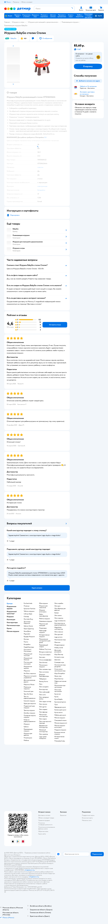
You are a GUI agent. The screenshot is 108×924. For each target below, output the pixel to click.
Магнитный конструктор (43, 715)
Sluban (56, 613)
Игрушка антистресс (43, 611)
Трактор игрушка (29, 710)
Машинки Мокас (29, 684)
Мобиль (26, 740)
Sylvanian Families (29, 608)
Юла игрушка (43, 603)
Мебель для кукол (60, 715)
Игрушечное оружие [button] (11, 607)
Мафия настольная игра (60, 682)
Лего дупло (43, 707)
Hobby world (58, 648)
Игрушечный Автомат (28, 659)
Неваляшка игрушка (45, 621)
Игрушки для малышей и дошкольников (43, 22)
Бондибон (27, 644)
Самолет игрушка (29, 701)
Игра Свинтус (58, 679)
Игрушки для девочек (28, 734)
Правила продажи (44, 820)
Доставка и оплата (44, 815)
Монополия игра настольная (59, 686)
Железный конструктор (43, 730)
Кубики (26, 727)
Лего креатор (43, 734)
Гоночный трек (28, 691)
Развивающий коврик (43, 646)
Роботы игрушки (44, 619)
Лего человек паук (45, 669)
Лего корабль (58, 603)
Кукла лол (57, 694)
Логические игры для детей (60, 665)
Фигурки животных (45, 652)
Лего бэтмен (43, 662)
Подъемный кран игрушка (29, 707)
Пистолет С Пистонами (27, 650)
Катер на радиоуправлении (29, 720)
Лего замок (58, 615)
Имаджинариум (59, 645)
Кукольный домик (60, 702)
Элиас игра (57, 676)
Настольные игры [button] (13, 625)
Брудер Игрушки (29, 636)
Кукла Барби (58, 699)
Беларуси (17, 855)
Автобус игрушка (29, 713)
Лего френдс (43, 712)
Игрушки (27, 724)
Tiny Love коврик (45, 654)
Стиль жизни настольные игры (59, 670)
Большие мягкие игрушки (59, 733)
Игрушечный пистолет (28, 654)
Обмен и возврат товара (46, 818)
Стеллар (26, 616)
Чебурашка (42, 679)
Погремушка (28, 738)
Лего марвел (43, 709)
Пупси (26, 642)
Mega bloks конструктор (58, 628)
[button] (98, 16)
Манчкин (57, 642)
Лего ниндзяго (44, 687)
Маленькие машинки (27, 688)
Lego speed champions (42, 737)
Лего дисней (58, 634)
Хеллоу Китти (43, 681)
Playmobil (27, 634)
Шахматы (57, 660)
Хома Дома (27, 631)
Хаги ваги (42, 657)
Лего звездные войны (44, 698)
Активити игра (59, 657)
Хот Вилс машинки (30, 673)
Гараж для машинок (30, 703)
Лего (40, 684)
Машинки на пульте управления (30, 677)
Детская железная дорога (29, 681)
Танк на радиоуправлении (29, 697)
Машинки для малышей (43, 624)
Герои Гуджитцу (29, 629)
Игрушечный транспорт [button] (12, 612)
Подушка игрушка (60, 730)
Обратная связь (43, 831)
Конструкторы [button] (12, 622)
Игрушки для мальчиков (43, 606)
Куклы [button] (9, 628)
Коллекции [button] (11, 619)
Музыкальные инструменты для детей (44, 640)
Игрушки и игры (18, 22)
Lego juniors (58, 637)
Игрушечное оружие (28, 667)
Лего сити (42, 695)
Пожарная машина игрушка (30, 716)
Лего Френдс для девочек (59, 609)
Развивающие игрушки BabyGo (15, 25)
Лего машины (58, 618)
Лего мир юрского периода (45, 722)
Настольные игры (60, 640)
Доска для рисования (57, 651)
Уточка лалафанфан (45, 660)
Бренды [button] (10, 603)
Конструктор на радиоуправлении (60, 624)
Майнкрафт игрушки (43, 631)
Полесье (26, 606)
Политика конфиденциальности (45, 824)
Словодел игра (59, 662)
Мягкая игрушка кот (60, 723)
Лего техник (43, 704)
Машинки (27, 671)
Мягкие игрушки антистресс (59, 726)
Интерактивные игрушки (44, 635)
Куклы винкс (58, 712)
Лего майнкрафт (44, 692)
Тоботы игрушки (29, 611)
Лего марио (43, 719)
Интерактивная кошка (59, 737)
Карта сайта (42, 834)
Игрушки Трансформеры (44, 675)
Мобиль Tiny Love (45, 649)
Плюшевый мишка (60, 720)
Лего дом (57, 606)
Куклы (56, 697)
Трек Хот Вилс (28, 694)
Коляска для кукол (60, 710)
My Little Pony (28, 619)
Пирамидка (43, 628)
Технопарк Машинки (27, 622)
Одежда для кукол (60, 707)
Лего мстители (44, 672)
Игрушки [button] (10, 617)
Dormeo (26, 639)
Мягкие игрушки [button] (13, 631)
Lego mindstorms (59, 621)
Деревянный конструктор (43, 726)
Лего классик (58, 632)
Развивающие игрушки (70, 22)
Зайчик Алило (28, 626)
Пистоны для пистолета (28, 663)
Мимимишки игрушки (43, 666)
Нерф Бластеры (29, 647)
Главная (7, 22)
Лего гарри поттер (45, 701)
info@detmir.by (29, 870)
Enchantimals (28, 603)
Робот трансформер (43, 615)
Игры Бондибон (59, 673)
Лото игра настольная (58, 690)
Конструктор (43, 689)
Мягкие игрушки (59, 718)
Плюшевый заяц (59, 741)
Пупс (56, 704)
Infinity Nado (28, 614)
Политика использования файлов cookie (46, 828)
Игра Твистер (58, 654)
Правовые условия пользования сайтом (37, 853)
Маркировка (14, 215)
